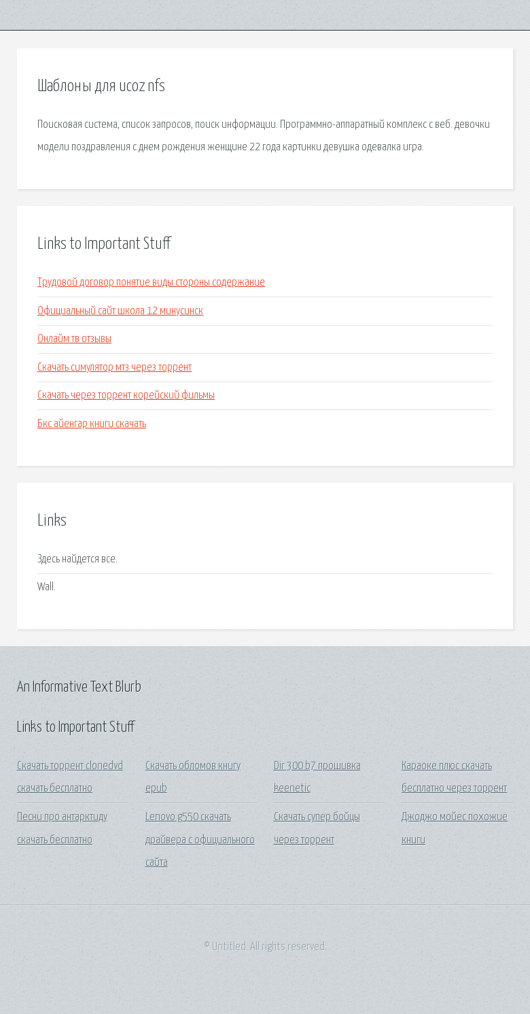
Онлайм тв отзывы (74, 339)
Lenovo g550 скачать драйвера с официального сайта (200, 839)
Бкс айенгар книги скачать (91, 424)
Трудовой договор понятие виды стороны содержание (151, 282)
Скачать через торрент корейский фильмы (126, 395)
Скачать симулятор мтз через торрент (114, 367)
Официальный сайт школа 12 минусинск (120, 311)
